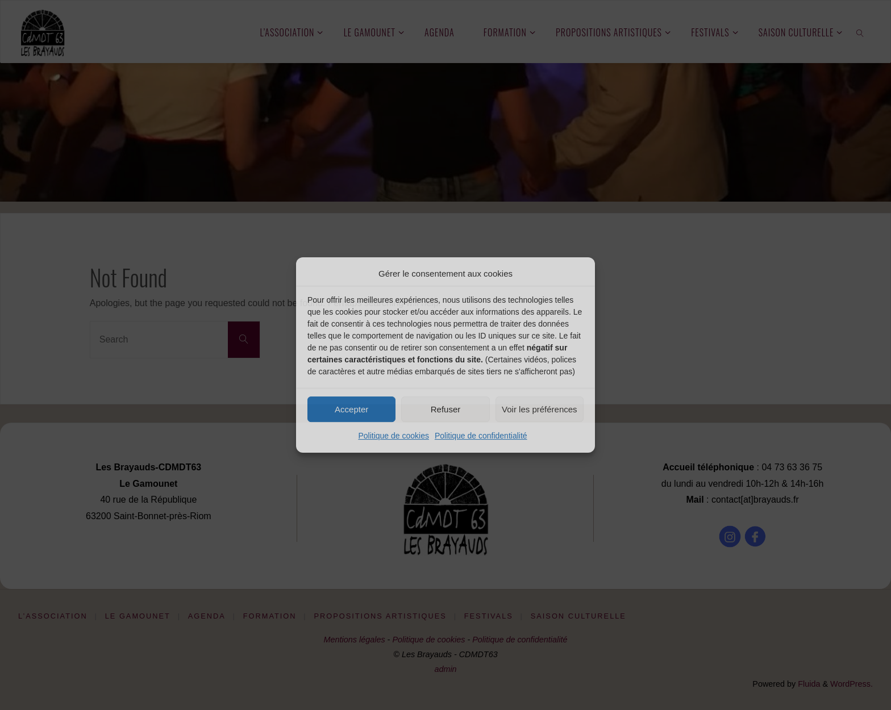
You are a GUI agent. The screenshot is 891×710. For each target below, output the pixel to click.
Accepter (351, 409)
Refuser (446, 409)
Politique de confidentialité (481, 435)
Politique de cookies (393, 435)
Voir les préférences (539, 409)
